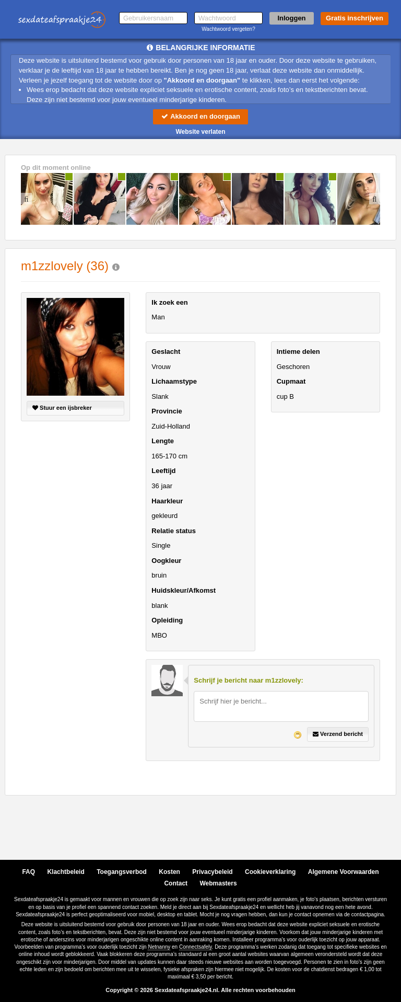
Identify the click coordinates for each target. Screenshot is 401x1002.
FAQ (28, 872)
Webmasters (218, 883)
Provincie (166, 411)
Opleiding (167, 620)
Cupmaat (291, 381)
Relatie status (173, 531)
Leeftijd (163, 471)
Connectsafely (195, 947)
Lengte (162, 441)
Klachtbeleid (65, 872)
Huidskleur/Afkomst (183, 590)
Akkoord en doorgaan (200, 116)
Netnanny (159, 947)
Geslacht (165, 351)
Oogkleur (166, 561)
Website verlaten (200, 131)
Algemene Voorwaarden (343, 872)
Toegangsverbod (122, 872)
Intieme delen (298, 351)
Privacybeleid (212, 872)
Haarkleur (167, 501)
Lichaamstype (174, 381)
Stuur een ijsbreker (62, 408)
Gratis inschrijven (354, 18)
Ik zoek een (169, 302)
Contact (175, 883)
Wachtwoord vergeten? (228, 29)
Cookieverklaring (270, 872)
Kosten (169, 872)
